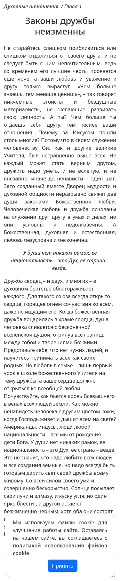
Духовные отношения (31, 6)
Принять (62, 565)
